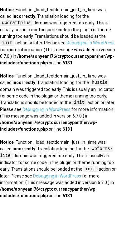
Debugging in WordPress (90, 43)
